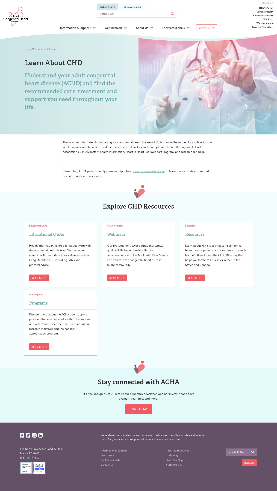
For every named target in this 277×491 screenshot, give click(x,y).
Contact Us (107, 465)
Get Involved (116, 28)
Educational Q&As (46, 234)
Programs (38, 303)
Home (28, 49)
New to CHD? (266, 7)
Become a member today (149, 171)
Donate (206, 28)
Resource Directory (263, 15)
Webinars (268, 19)
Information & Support (78, 28)
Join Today (138, 408)
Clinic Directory (265, 11)
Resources (195, 234)
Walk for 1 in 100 (265, 23)
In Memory (172, 455)
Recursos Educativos (262, 27)
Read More (39, 278)
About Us (145, 28)
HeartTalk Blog (174, 460)
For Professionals (176, 28)
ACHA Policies (174, 465)
